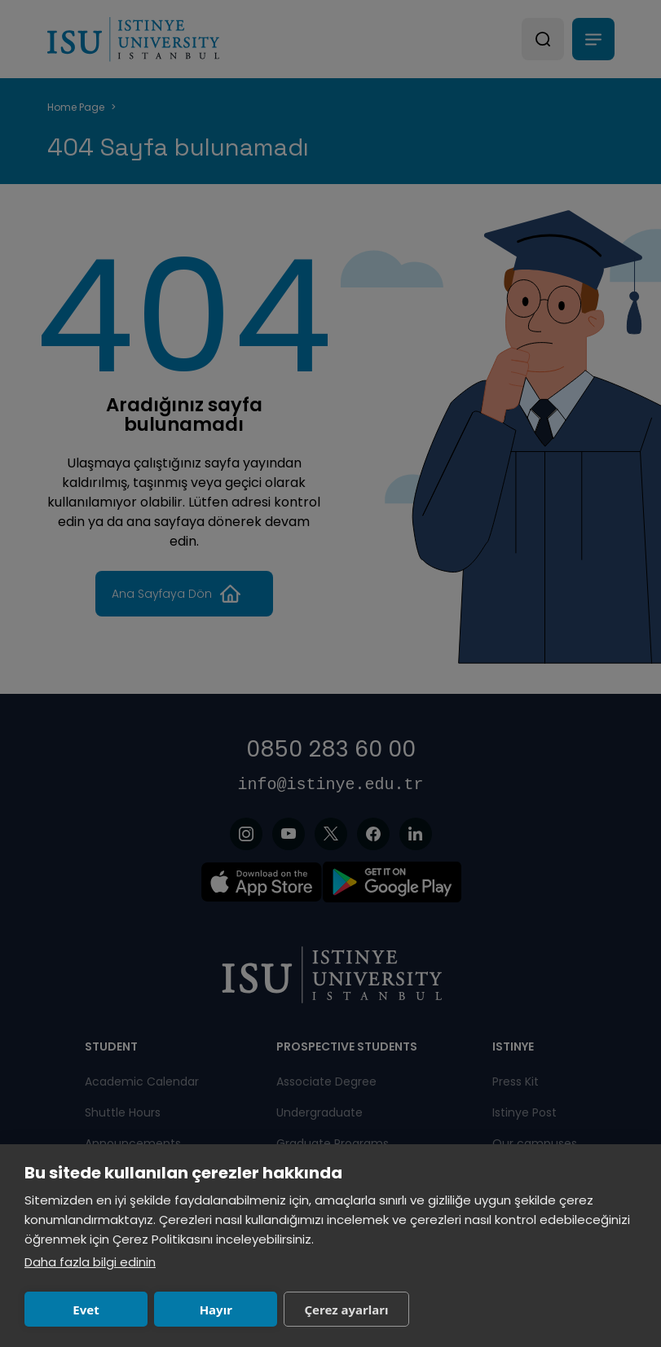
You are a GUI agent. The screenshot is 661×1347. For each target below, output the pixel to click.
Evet (86, 1309)
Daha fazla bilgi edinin (90, 1261)
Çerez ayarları (346, 1309)
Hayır (216, 1309)
